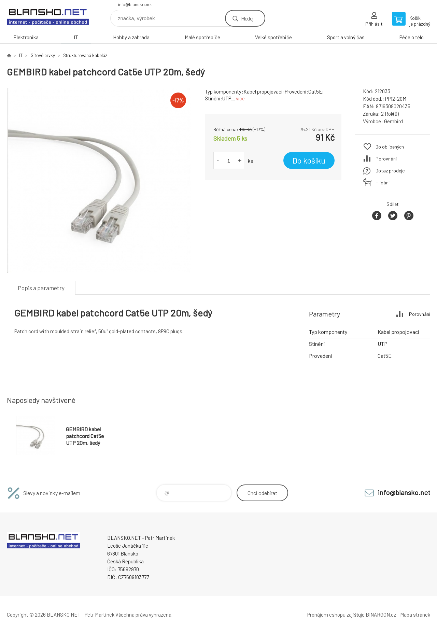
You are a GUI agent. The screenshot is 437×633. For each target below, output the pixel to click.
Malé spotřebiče (202, 37)
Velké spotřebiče (273, 37)
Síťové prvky (43, 55)
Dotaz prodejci (391, 170)
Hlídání (383, 182)
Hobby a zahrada (131, 37)
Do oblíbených (390, 147)
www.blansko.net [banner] (48, 16)
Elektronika (26, 37)
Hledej (247, 18)
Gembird (393, 121)
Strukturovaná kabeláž (85, 55)
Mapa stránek (415, 614)
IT (76, 37)
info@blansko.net (135, 4)
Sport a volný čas (346, 37)
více (240, 98)
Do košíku (309, 160)
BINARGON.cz (381, 614)
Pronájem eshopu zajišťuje (336, 614)
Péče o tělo (411, 37)
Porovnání (386, 158)
